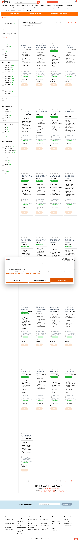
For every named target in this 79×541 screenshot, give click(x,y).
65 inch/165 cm (8, 84)
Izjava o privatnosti (68, 523)
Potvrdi (5, 37)
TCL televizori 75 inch (58, 492)
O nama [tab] (62, 264)
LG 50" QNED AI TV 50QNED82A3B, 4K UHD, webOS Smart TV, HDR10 (26, 436)
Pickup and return (56, 530)
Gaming (18, 5)
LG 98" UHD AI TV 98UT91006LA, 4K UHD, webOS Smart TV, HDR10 (70, 239)
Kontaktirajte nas (68, 525)
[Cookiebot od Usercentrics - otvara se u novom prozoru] (63, 259)
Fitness (42, 5)
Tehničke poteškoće (21, 527)
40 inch (66, 490)
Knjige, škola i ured (35, 8)
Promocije (51, 8)
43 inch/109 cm (8, 74)
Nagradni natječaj (9, 529)
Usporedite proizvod (24, 80)
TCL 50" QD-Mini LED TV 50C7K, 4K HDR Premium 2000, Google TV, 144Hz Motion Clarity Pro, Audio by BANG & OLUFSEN (55, 176)
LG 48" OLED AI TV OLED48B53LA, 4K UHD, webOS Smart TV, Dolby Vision (70, 372)
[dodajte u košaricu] (24, 84)
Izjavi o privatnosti (11, 273)
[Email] (49, 504)
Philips (6, 49)
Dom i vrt (4, 8)
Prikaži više (5, 120)
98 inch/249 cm (8, 93)
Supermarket (25, 8)
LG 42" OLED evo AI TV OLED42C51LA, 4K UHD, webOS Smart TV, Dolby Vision (70, 308)
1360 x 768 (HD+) (8, 146)
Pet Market (44, 8)
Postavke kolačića (39, 280)
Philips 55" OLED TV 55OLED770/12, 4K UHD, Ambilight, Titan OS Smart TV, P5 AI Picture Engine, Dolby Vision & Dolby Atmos (26, 112)
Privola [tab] (16, 264)
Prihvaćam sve (62, 280)
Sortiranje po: (24, 22)
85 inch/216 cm (8, 89)
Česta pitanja (20, 521)
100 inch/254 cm (8, 65)
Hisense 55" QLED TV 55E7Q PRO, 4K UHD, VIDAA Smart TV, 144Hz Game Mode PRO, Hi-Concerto (41, 46)
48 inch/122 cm (8, 76)
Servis (53, 528)
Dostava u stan (43, 523)
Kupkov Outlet (59, 8)
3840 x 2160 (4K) (8, 152)
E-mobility (48, 5)
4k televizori (40, 492)
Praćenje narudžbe (52, 2)
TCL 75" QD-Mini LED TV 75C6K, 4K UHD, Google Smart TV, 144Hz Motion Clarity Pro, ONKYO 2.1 (41, 112)
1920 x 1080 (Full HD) (9, 150)
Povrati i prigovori (56, 521)
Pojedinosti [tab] (39, 264)
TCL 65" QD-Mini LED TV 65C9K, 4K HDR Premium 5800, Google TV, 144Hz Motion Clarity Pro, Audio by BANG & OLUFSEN (70, 112)
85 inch (41, 490)
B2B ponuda (68, 8)
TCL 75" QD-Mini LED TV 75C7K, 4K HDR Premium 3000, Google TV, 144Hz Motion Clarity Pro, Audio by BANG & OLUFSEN (70, 176)
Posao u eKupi (8, 527)
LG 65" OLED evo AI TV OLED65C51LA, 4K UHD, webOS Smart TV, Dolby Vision (41, 308)
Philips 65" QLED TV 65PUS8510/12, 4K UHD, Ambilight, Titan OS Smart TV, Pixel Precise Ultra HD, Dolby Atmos (41, 239)
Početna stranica (5, 10)
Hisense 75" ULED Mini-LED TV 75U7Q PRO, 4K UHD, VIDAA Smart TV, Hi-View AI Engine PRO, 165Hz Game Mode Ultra (26, 239)
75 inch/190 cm (8, 87)
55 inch (53, 490)
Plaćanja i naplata (32, 519)
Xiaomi (6, 55)
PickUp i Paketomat (44, 525)
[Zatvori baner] (72, 259)
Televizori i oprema (21, 10)
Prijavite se (66, 504)
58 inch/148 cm (8, 82)
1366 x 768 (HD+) (8, 148)
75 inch (45, 490)
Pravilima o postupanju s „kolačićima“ (29, 273)
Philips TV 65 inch (48, 492)
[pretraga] (38, 2)
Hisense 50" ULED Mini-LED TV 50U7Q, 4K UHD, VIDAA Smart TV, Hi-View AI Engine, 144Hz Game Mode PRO (26, 46)
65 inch (49, 490)
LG (5, 51)
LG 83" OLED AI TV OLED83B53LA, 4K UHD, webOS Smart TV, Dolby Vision (55, 239)
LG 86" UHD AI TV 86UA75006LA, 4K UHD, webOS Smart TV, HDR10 (26, 308)
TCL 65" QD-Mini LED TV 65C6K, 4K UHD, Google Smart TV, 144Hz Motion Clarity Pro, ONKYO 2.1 (56, 112)
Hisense (6, 46)
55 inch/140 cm (8, 80)
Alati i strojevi (68, 5)
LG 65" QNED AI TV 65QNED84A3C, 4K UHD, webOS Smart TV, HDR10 (41, 372)
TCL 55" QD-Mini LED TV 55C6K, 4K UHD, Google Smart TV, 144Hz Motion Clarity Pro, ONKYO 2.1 (41, 176)
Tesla (6, 53)
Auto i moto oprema (58, 5)
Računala (4, 5)
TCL (5, 44)
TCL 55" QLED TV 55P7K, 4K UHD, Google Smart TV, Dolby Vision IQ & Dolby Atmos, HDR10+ (55, 46)
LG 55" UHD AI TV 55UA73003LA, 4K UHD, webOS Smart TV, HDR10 (55, 308)
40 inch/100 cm (8, 69)
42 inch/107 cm (8, 72)
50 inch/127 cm (8, 78)
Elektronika (11, 5)
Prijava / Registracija (65, 2)
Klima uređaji (35, 5)
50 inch (58, 490)
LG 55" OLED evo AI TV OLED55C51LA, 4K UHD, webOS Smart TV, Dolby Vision (70, 46)
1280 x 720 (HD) (8, 144)
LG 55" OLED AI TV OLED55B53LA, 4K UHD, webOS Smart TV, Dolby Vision (55, 372)
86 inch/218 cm (8, 91)
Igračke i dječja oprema (14, 8)
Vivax (6, 57)
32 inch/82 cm (8, 67)
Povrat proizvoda (56, 523)
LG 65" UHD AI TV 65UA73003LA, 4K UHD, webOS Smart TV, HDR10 (26, 372)
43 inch (62, 490)
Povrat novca (55, 526)
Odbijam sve (17, 280)
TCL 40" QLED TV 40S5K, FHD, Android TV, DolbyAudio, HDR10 (26, 176)
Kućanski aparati (26, 5)
